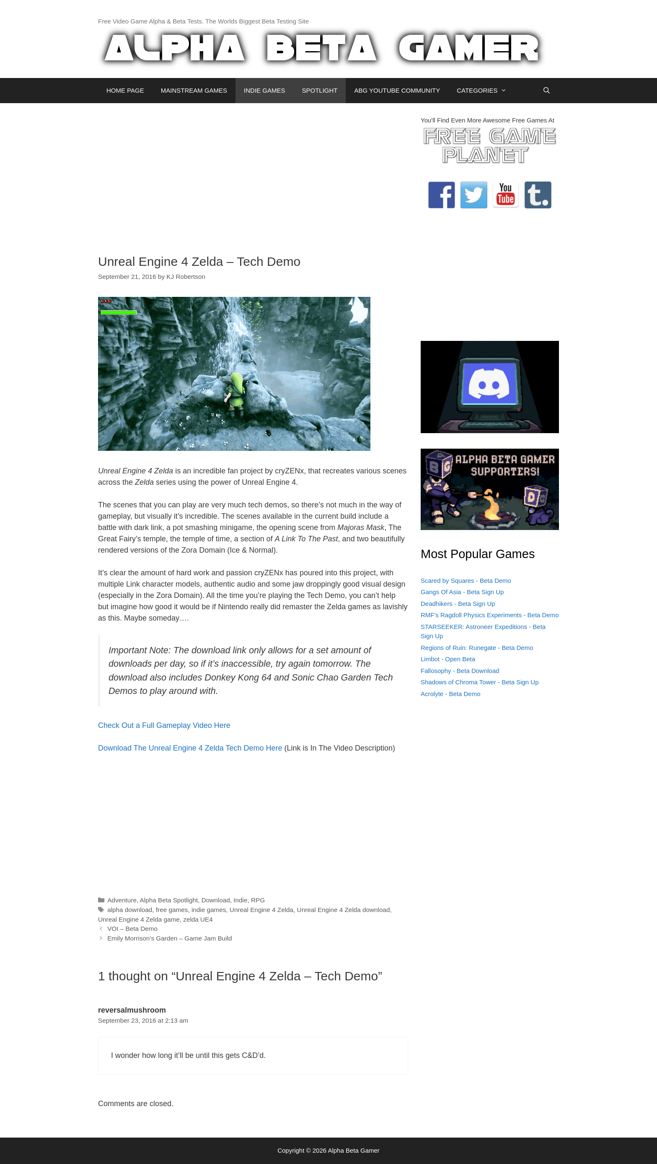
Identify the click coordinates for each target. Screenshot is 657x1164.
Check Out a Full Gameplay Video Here (164, 725)
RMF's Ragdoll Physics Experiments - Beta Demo (490, 614)
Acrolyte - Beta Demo (451, 693)
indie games (208, 909)
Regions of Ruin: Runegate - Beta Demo (477, 647)
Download (216, 900)
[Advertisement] (253, 174)
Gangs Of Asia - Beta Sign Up (462, 591)
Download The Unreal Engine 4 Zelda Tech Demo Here (190, 748)
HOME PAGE (125, 90)
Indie (240, 900)
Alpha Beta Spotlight (169, 900)
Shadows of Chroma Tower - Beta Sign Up (480, 682)
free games (172, 909)
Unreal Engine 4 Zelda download (343, 909)
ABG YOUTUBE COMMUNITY (397, 90)
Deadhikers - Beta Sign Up (458, 603)
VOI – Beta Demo (132, 928)
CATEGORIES (486, 90)
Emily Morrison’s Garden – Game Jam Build (169, 938)
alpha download (129, 909)
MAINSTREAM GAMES (194, 90)
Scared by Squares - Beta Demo (466, 580)
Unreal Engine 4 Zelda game (139, 919)
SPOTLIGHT (319, 90)
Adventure (122, 900)
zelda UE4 (198, 919)
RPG (258, 900)
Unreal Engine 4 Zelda (261, 909)
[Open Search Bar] (546, 90)
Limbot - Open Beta (448, 659)
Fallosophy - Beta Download (460, 670)
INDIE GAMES (264, 90)
